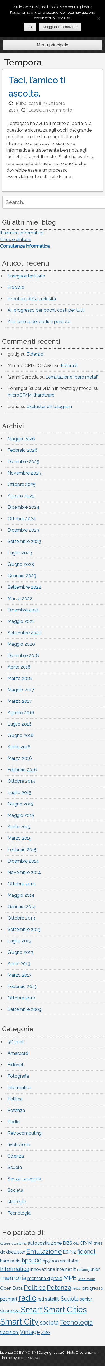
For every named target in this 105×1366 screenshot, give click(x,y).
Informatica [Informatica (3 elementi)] (14, 1269)
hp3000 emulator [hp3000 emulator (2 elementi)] (61, 1261)
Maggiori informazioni (60, 27)
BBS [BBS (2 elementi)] (67, 1243)
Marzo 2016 (20, 758)
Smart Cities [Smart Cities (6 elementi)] (65, 1309)
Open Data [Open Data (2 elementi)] (11, 1288)
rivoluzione (19, 1144)
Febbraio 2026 (23, 450)
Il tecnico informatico (22, 232)
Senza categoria (24, 1178)
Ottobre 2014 (21, 883)
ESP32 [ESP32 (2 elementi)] (69, 1252)
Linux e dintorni (15, 239)
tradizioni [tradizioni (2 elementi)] (9, 1332)
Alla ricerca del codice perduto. (39, 321)
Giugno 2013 (20, 952)
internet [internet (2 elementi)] (64, 1269)
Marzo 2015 (20, 838)
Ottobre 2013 (21, 918)
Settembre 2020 (24, 632)
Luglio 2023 (20, 553)
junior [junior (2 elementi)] (94, 1269)
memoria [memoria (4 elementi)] (13, 1277)
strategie (17, 1201)
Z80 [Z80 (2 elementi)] (45, 1332)
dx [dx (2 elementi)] (2, 1252)
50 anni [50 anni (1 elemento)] (5, 1243)
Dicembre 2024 (23, 507)
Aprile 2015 (19, 826)
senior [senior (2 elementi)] (86, 1299)
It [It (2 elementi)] (74, 1269)
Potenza (16, 1110)
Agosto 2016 (21, 712)
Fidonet (16, 1064)
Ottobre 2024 (22, 518)
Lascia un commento (50, 110)
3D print (16, 1042)
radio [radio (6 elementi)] (27, 1297)
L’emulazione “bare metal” (72, 377)
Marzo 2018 (20, 678)
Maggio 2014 (21, 895)
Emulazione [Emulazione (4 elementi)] (44, 1251)
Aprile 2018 (19, 667)
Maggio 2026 (21, 438)
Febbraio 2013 (22, 986)
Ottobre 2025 (22, 484)
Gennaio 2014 (22, 906)
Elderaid (16, 287)
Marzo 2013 (20, 975)
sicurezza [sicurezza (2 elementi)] (10, 1310)
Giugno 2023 (21, 564)
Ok (29, 27)
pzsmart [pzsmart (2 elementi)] (8, 1299)
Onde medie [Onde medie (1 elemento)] (86, 1279)
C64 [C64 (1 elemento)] (76, 1243)
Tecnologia (19, 1213)
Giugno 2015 (20, 804)
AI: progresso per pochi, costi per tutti (46, 310)
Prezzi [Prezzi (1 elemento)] (76, 1288)
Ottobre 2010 (21, 998)
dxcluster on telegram (49, 406)
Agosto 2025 (21, 495)
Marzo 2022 (20, 598)
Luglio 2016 (20, 724)
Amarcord (18, 1053)
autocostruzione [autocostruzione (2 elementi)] (45, 1243)
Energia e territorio (26, 276)
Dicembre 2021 (23, 610)
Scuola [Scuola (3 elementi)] (70, 1298)
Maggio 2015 (21, 815)
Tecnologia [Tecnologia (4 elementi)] (76, 1322)
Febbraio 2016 (22, 769)
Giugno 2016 (21, 735)
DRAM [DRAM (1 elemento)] (97, 1243)
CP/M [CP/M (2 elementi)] (86, 1243)
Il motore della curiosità (32, 298)
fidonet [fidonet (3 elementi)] (86, 1251)
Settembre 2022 (24, 587)
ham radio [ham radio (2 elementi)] (10, 1261)
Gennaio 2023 (22, 575)
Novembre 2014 (24, 872)
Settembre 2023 (24, 541)
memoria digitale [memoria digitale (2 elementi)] (44, 1278)
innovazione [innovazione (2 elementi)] (42, 1269)
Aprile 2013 (19, 963)
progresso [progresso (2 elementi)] (92, 1288)
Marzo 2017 (20, 701)
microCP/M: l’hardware (31, 395)
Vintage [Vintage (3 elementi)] (30, 1332)
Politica (15, 1099)
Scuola (15, 1167)
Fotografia (18, 1076)
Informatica (19, 1087)
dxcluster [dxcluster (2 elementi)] (15, 1252)
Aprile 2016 (19, 747)
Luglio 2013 (19, 941)
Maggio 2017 (21, 689)
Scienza (16, 1156)
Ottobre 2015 (21, 781)
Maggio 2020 (21, 644)
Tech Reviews (29, 1358)
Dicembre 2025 (23, 461)
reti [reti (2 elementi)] (41, 1299)
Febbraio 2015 (22, 849)
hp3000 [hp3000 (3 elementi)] (31, 1260)
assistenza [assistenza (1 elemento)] (19, 1243)
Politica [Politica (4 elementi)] (35, 1287)
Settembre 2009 (25, 1009)
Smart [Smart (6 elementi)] (31, 1309)
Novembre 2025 (24, 473)
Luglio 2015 (19, 792)
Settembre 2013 (24, 929)
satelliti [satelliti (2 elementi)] (52, 1299)
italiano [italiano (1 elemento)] (82, 1269)
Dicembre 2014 (23, 861)
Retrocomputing (25, 1133)
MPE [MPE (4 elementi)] (70, 1277)
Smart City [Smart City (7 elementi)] (19, 1321)
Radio (14, 1121)
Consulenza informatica (25, 246)
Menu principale (52, 45)
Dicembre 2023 (23, 530)
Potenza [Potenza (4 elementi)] (59, 1287)
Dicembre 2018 (23, 655)
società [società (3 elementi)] (49, 1322)
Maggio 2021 (21, 621)
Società (15, 1190)
